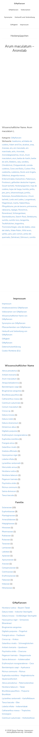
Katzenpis (6, 196)
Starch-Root (21, 216)
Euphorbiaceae (8, 511)
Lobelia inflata (8, 459)
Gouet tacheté (8, 185)
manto (15, 203)
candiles (25, 161)
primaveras (31, 206)
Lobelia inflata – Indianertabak (15, 706)
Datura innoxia (8, 415)
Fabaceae (6, 580)
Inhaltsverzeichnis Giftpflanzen (15, 307)
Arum (21, 155)
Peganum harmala (9, 479)
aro (11, 148)
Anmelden (28, 732)
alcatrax (25, 144)
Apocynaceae (7, 559)
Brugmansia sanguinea (11, 391)
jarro (8, 192)
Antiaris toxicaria (9, 374)
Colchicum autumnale (11, 403)
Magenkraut (7, 203)
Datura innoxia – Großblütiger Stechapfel (19, 615)
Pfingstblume (7, 206)
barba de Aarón (23, 158)
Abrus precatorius (9, 370)
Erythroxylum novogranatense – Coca (18, 663)
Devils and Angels (28, 172)
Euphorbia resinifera (10, 439)
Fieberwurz (30, 179)
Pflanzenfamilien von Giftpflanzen (16, 327)
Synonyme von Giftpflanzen (13, 323)
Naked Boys (24, 203)
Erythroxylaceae (9, 575)
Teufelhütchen (8, 223)
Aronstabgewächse (10, 155)
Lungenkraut (30, 199)
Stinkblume (31, 216)
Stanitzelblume (8, 216)
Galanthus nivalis (9, 447)
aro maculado (19, 148)
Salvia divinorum (9, 491)
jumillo (27, 192)
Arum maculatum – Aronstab (19, 48)
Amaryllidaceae (8, 519)
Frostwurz (6, 182)
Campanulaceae (9, 567)
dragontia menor (18, 175)
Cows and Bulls (16, 168)
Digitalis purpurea (9, 431)
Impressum (6, 303)
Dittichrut (6, 175)
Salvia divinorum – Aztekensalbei (16, 659)
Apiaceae (6, 555)
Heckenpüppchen (22, 185)
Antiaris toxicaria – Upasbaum (14, 647)
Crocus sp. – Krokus (10, 639)
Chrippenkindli (19, 165)
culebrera (15, 172)
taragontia (24, 220)
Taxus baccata (8, 495)
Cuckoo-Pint (29, 168)
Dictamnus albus (9, 427)
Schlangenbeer (19, 213)
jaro (3, 192)
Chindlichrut (7, 165)
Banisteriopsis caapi (10, 387)
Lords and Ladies (16, 199)
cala (19, 161)
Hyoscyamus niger (10, 455)
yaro (10, 233)
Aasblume (16, 141)
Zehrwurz (24, 237)
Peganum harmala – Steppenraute (16, 655)
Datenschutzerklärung (11, 346)
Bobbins (12, 161)
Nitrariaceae (7, 588)
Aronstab (20, 151)
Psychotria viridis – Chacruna (14, 651)
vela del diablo (24, 227)
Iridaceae (6, 584)
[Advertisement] (19, 105)
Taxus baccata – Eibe (11, 702)
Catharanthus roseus (11, 399)
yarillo (4, 233)
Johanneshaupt (17, 192)
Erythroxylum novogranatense (15, 435)
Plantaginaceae (8, 515)
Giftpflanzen (19, 3)
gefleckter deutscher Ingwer (23, 182)
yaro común (17, 233)
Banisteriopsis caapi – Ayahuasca (16, 667)
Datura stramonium (10, 423)
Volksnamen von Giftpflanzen (14, 311)
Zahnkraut (15, 237)
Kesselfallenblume (19, 196)
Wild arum (26, 230)
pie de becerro (20, 206)
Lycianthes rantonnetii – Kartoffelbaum (18, 698)
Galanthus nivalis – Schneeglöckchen (17, 643)
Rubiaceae (6, 535)
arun (14, 158)
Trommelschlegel (9, 227)
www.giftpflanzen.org (15, 732)
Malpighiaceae (8, 523)
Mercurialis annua (9, 467)
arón (13, 151)
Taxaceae (6, 543)
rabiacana (6, 209)
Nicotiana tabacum (10, 475)
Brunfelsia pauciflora (10, 395)
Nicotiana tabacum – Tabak (13, 687)
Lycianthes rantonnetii (11, 463)
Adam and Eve (15, 144)
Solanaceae (7, 507)
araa (32, 144)
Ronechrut (22, 209)
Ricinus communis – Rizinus (13, 671)
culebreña (6, 172)
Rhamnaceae (7, 531)
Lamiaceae (6, 547)
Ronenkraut (7, 213)
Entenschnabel (8, 179)
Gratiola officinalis (9, 451)
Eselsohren (20, 179)
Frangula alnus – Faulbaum (13, 635)
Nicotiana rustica (9, 471)
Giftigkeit (6, 338)
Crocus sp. (6, 411)
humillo (25, 189)
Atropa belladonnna (10, 382)
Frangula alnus (8, 443)
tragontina (19, 223)
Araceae (5, 148)
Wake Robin (16, 230)
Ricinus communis (9, 487)
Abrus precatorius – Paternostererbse (17, 683)
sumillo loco (14, 220)
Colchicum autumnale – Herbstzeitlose (18, 718)
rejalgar (14, 209)
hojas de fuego (15, 189)
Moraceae (6, 527)
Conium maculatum (10, 407)
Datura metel (7, 419)
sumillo (5, 220)
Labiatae (5, 551)
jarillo (32, 189)
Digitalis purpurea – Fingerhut (14, 631)
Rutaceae (6, 539)
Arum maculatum (9, 378)
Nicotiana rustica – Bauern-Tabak (16, 607)
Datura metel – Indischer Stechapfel (17, 611)
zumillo (32, 237)
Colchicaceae (7, 571)
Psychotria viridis (9, 483)
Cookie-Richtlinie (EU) (11, 350)
